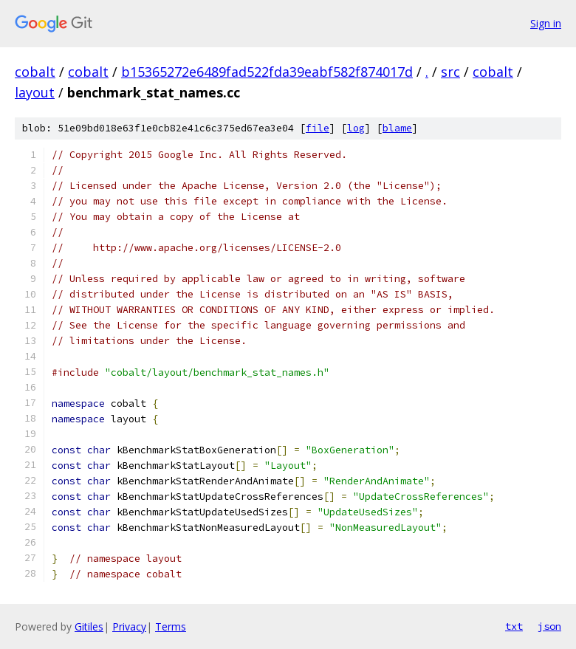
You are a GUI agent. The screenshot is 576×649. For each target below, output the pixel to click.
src (450, 71)
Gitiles (89, 626)
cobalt (35, 71)
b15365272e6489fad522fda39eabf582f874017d (267, 71)
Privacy (129, 626)
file (317, 128)
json (549, 626)
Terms (170, 626)
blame (397, 128)
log (356, 128)
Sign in (545, 23)
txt (514, 626)
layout (35, 92)
